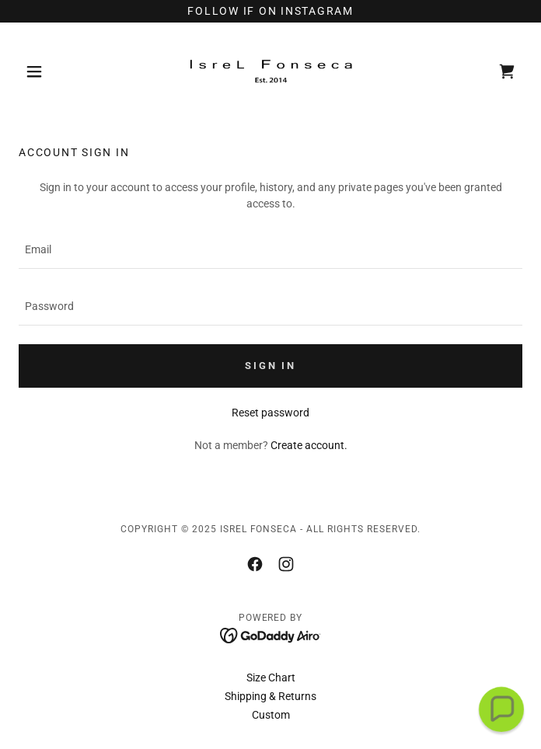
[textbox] (270, 250)
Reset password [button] (270, 412)
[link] (270, 71)
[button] (56, 71)
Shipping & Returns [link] (270, 696)
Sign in (270, 365)
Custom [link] (271, 715)
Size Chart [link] (270, 677)
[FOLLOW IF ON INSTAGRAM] (270, 11)
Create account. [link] (308, 445)
